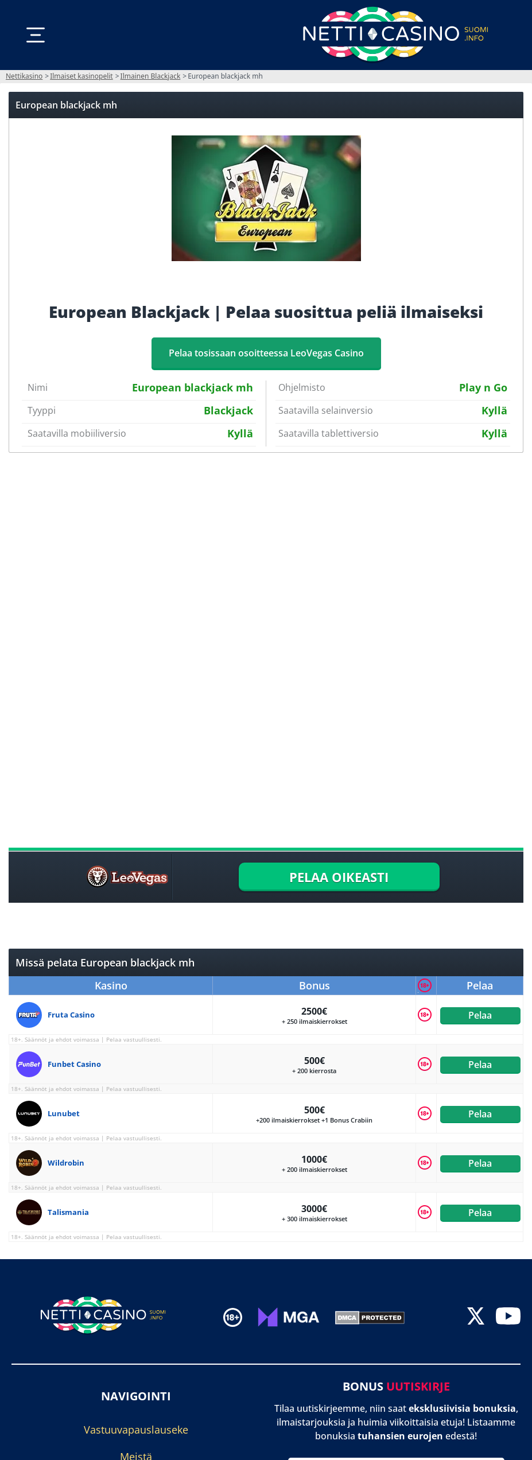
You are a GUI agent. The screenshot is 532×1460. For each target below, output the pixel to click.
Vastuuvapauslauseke (136, 1430)
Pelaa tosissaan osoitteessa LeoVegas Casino (266, 353)
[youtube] (508, 1317)
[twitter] (475, 1317)
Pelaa (480, 1014)
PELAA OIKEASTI (339, 877)
